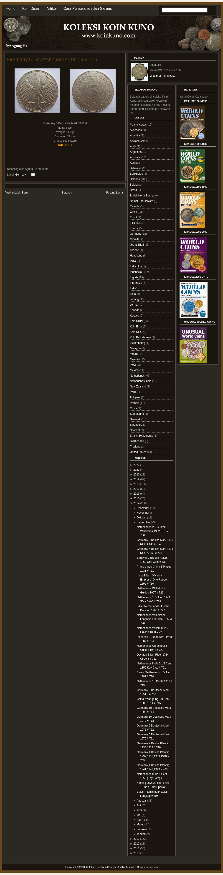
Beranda (67, 192)
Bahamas (136, 168)
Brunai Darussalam (142, 201)
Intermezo (136, 282)
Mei (139, 815)
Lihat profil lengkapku (162, 75)
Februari (142, 829)
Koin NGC (136, 332)
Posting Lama (114, 192)
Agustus (142, 800)
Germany (20, 174)
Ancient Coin (138, 141)
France (134, 228)
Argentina (136, 151)
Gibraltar (135, 239)
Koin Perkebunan (141, 337)
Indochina (136, 266)
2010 (136, 853)
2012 (136, 843)
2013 (136, 838)
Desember (143, 508)
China (134, 212)
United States (138, 452)
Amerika (135, 135)
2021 (136, 469)
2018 (136, 484)
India (133, 261)
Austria (134, 162)
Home (10, 8)
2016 (136, 493)
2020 (136, 474)
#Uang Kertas (138, 124)
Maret (140, 824)
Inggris (134, 277)
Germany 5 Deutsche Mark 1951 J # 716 (52, 59)
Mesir (133, 364)
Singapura (136, 424)
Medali (134, 353)
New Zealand (138, 386)
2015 (136, 498)
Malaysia (136, 348)
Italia (133, 293)
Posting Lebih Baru (16, 192)
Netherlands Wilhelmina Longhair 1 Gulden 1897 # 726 (154, 619)
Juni (139, 810)
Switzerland (137, 441)
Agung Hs (130, 867)
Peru (133, 392)
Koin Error (136, 326)
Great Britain (138, 244)
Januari (141, 834)
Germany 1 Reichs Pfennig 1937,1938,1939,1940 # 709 (153, 756)
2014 (136, 503)
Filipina (134, 222)
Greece (135, 250)
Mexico (134, 370)
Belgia (134, 184)
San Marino (137, 413)
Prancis (135, 403)
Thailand (135, 446)
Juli (139, 805)
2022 (136, 465)
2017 (136, 488)
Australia (135, 157)
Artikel (51, 8)
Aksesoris (136, 130)
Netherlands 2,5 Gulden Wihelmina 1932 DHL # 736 (152, 531)
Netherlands (137, 375)
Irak (132, 288)
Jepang (135, 299)
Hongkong (136, 255)
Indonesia (136, 272)
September (143, 522)
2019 (136, 479)
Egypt (134, 217)
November (143, 512)
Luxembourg (138, 342)
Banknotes (137, 173)
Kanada (135, 310)
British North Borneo (142, 195)
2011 (136, 848)
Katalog (135, 315)
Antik (133, 146)
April (139, 819)
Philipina (135, 397)
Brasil (133, 190)
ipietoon (153, 867)
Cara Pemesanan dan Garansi (88, 8)
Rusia (134, 408)
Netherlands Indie (141, 381)
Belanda (135, 179)
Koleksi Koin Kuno (96, 867)
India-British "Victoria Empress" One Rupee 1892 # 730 (152, 579)
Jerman (135, 304)
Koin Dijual (31, 8)
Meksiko (135, 359)
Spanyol (135, 430)
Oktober (142, 517)
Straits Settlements (142, 435)
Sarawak (135, 419)
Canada (135, 206)
